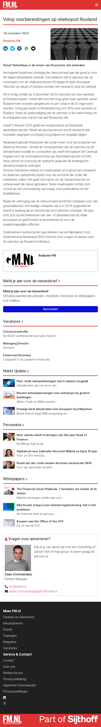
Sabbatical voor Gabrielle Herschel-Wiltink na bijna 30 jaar (57, 451)
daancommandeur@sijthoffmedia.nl (33, 591)
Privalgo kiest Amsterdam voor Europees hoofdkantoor (54, 409)
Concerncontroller (15, 331)
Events (7, 629)
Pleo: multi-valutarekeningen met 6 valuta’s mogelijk (52, 381)
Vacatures (11, 321)
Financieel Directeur (17, 355)
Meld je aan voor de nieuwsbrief (30, 281)
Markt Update (14, 371)
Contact (8, 660)
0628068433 (17, 587)
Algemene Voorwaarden (19, 685)
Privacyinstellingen (15, 691)
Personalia (12, 424)
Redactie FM (11, 41)
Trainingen (10, 636)
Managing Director (16, 343)
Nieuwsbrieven (13, 623)
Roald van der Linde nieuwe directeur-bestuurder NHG (54, 463)
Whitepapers (14, 478)
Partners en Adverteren (18, 617)
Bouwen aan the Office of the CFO (40, 521)
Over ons (9, 667)
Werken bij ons (13, 673)
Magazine (9, 642)
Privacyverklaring (14, 679)
